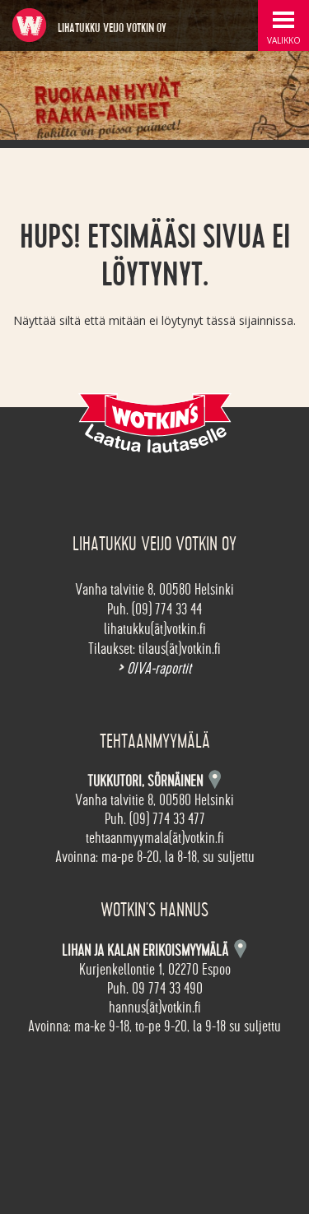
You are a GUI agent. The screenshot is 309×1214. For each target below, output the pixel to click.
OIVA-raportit (154, 668)
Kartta (240, 948)
